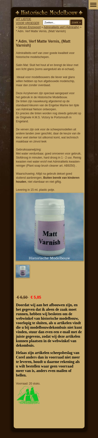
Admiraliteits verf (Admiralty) (61, 27)
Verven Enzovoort (29, 27)
